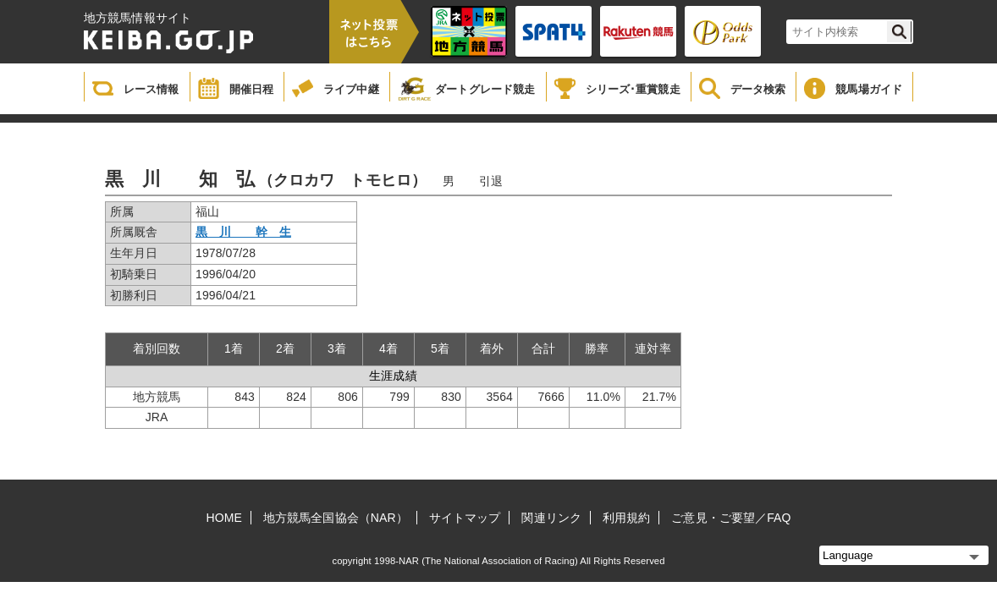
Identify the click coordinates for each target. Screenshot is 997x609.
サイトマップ (465, 517)
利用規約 (626, 517)
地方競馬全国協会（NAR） (335, 517)
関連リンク (551, 517)
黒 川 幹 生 (243, 232)
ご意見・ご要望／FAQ (730, 517)
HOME (224, 517)
